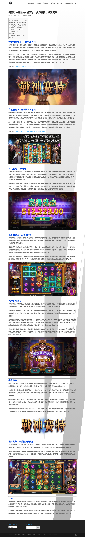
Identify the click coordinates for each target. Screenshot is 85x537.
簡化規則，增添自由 (16, 27)
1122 (11, 15)
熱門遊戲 (45, 3)
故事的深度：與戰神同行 (17, 29)
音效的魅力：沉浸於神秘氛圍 (18, 25)
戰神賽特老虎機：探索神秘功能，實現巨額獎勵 (30, 131)
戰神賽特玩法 (14, 31)
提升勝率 (12, 33)
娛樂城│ (20, 535)
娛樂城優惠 (38, 3)
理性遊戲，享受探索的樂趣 (17, 35)
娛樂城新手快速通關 (68, 3)
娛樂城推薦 (31, 3)
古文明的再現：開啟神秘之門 (18, 23)
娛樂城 (29, 15)
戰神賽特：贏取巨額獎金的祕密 (25, 66)
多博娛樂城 (24, 15)
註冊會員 (59, 3)
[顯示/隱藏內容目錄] (25, 20)
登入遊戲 (53, 3)
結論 (11, 37)
